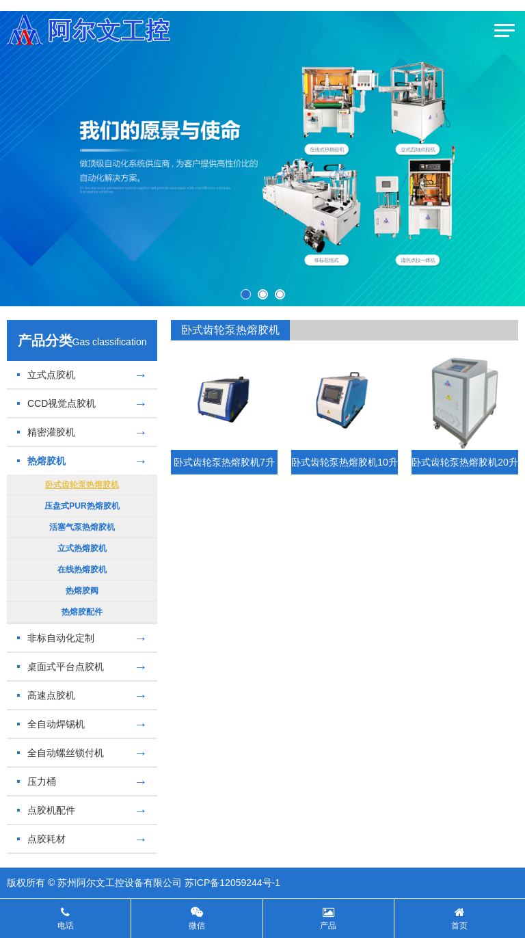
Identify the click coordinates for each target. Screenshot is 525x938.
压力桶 (82, 781)
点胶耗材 (82, 838)
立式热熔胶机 (82, 548)
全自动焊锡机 (82, 724)
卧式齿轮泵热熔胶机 (82, 485)
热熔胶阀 (82, 590)
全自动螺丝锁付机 (82, 752)
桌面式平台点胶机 (82, 666)
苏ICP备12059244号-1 (232, 882)
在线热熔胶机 (82, 569)
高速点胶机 (82, 695)
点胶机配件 (82, 810)
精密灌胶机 (82, 432)
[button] (246, 294)
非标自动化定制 (82, 637)
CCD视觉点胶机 (82, 403)
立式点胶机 (82, 374)
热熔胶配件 (82, 612)
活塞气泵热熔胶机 (82, 527)
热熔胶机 (82, 460)
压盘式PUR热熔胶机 (81, 506)
